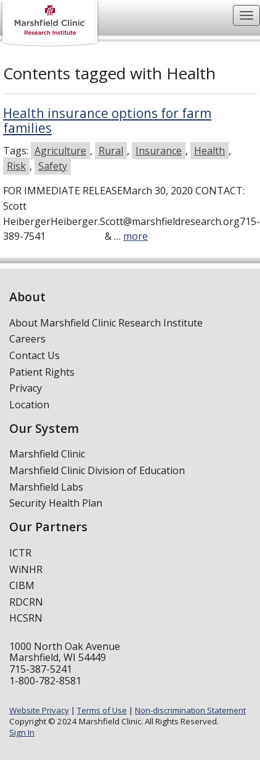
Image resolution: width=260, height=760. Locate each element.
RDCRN (26, 602)
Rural (111, 150)
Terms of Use (102, 710)
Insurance (159, 150)
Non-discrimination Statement (190, 710)
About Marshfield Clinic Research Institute (106, 323)
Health (209, 150)
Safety (52, 166)
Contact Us (34, 355)
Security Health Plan (55, 503)
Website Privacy (39, 710)
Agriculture (60, 150)
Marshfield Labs (46, 487)
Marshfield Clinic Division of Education (97, 470)
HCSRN (26, 618)
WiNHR (26, 569)
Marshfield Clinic (47, 454)
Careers (27, 339)
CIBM (22, 585)
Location (29, 404)
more (135, 236)
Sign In (22, 732)
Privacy (25, 388)
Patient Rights (42, 372)
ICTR (20, 553)
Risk (16, 166)
